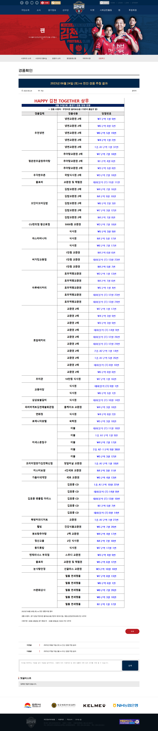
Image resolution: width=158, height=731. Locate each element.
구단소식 (69, 719)
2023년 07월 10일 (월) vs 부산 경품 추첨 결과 (60, 651)
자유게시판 (87, 58)
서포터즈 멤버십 (41, 58)
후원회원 (133, 10)
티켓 (92, 10)
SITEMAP (135, 3)
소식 (39, 10)
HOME (112, 3)
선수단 (66, 10)
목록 (132, 631)
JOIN (127, 3)
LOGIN (120, 3)
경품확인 (102, 58)
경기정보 (52, 10)
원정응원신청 (71, 58)
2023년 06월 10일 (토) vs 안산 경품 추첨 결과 (60, 645)
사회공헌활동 (106, 10)
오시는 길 (78, 719)
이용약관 (61, 719)
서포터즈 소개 (26, 58)
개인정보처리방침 (49, 719)
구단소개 (25, 10)
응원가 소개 (56, 58)
